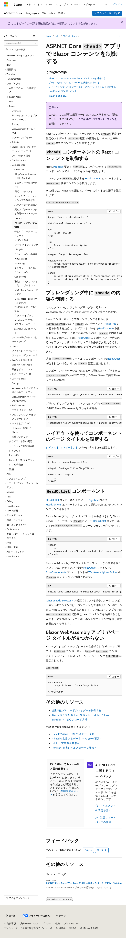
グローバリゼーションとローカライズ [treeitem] (24, 339)
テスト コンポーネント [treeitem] (23, 409)
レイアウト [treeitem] (15, 450)
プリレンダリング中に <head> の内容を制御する (74, 82)
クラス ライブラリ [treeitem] (23, 315)
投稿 (57, 923)
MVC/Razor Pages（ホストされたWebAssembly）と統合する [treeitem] (26, 304)
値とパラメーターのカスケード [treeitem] (25, 233)
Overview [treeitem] (11, 60)
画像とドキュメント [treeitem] (22, 369)
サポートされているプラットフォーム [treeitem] (24, 117)
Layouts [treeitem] (18, 218)
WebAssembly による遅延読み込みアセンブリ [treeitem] (25, 390)
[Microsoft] (6, 4)
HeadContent (92, 178)
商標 (71, 928)
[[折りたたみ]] (34, 36)
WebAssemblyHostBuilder (103, 572)
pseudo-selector (58, 600)
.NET (57, 35)
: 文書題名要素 (64, 743)
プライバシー (71, 923)
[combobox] (21, 43)
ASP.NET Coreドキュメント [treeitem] (20, 55)
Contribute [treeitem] (12, 556)
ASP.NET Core (70, 35)
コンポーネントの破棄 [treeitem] (25, 254)
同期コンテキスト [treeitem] (23, 191)
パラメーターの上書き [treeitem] (25, 204)
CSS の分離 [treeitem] (20, 276)
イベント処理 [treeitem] (21, 240)
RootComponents (56, 572)
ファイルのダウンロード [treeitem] (24, 355)
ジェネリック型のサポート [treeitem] (25, 184)
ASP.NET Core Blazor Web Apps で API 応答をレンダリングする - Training (84, 883)
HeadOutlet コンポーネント (63, 91)
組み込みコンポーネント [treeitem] (25, 330)
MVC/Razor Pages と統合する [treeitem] (26, 292)
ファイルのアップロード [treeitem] (24, 350)
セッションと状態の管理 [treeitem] (21, 445)
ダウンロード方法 (76, 719)
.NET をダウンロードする (107, 13)
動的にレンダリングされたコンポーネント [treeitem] (25, 283)
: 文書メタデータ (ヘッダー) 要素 (76, 738)
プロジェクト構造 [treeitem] (21, 155)
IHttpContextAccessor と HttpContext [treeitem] (25, 176)
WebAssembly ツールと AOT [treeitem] (24, 130)
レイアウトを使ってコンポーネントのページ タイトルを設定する (82, 86)
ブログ (45, 923)
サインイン (116, 4)
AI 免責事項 (10, 923)
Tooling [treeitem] (15, 124)
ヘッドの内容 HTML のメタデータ (72, 734)
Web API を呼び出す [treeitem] (22, 364)
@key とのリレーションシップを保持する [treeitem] (25, 198)
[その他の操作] (119, 36)
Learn (49, 35)
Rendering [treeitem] (19, 263)
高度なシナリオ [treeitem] (20, 436)
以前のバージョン (29, 923)
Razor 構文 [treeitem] (14, 455)
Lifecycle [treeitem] (18, 249)
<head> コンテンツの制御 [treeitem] (25, 224)
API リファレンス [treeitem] (15, 551)
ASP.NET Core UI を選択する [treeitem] (22, 90)
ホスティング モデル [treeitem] (22, 137)
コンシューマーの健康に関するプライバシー (27, 928)
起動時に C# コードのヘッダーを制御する (76, 710)
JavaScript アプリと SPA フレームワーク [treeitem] (24, 322)
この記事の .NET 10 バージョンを (97, 119)
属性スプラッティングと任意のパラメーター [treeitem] (25, 211)
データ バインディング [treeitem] (26, 244)
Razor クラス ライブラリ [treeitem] (21, 459)
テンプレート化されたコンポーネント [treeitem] (25, 270)
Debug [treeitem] (15, 383)
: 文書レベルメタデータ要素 (73, 747)
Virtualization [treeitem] (21, 258)
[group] (84, 250)
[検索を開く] (106, 4)
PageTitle (58, 166)
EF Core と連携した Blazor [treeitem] (22, 430)
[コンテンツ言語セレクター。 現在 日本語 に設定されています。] (10, 915)
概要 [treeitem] (9, 64)
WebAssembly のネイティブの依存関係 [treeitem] (25, 398)
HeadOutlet (83, 337)
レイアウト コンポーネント (62, 447)
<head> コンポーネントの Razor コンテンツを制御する (77, 78)
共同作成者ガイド (64, 792)
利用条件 (60, 928)
